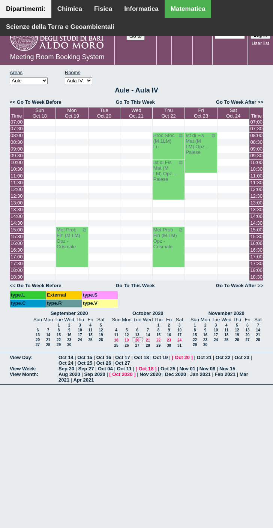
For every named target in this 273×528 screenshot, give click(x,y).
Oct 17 (122, 357)
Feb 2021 (225, 374)
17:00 (16, 257)
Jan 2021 (200, 374)
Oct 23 (241, 357)
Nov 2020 (150, 374)
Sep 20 (66, 368)
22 (59, 340)
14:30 (16, 223)
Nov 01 (187, 368)
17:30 (16, 263)
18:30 (16, 277)
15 (59, 335)
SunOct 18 (40, 113)
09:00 (16, 149)
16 (69, 335)
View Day (20, 357)
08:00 (16, 135)
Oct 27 (122, 363)
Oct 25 (84, 363)
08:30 (16, 142)
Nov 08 (208, 368)
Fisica (103, 8)
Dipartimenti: (25, 8)
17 (80, 335)
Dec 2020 (175, 374)
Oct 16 (103, 357)
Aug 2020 (69, 374)
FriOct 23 (201, 113)
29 (59, 345)
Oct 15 (84, 357)
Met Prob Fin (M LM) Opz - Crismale (72, 238)
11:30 (16, 182)
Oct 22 (223, 357)
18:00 (16, 270)
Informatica (141, 8)
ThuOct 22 (168, 113)
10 (80, 330)
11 (90, 330)
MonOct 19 (72, 113)
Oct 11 (124, 368)
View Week (22, 368)
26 (101, 340)
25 (90, 340)
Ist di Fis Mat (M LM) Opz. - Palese (201, 144)
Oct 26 (103, 363)
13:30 (16, 209)
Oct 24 (66, 363)
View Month (23, 374)
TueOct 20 (104, 113)
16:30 (16, 250)
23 (69, 340)
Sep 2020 (94, 374)
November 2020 (226, 313)
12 (101, 330)
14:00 (16, 216)
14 (48, 335)
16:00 (16, 243)
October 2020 (147, 313)
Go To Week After (236, 102)
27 (38, 345)
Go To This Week (135, 102)
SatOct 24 (233, 113)
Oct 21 (204, 357)
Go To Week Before (39, 102)
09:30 (16, 155)
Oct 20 (182, 357)
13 (38, 335)
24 (80, 340)
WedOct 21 (136, 113)
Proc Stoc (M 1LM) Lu (168, 141)
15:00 (16, 230)
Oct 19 (160, 357)
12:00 (16, 189)
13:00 (16, 203)
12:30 (16, 196)
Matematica (188, 8)
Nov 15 (227, 368)
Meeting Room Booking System (57, 57)
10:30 (16, 169)
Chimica (69, 8)
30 (69, 345)
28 (48, 345)
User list (260, 43)
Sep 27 (86, 368)
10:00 (16, 162)
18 (90, 335)
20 (38, 340)
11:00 (16, 176)
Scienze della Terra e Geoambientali (60, 26)
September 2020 (69, 313)
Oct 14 (66, 357)
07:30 (16, 128)
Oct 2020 (122, 374)
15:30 (16, 236)
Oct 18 (141, 357)
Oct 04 (105, 368)
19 (101, 335)
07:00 (16, 122)
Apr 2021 (84, 380)
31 (179, 345)
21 (48, 340)
